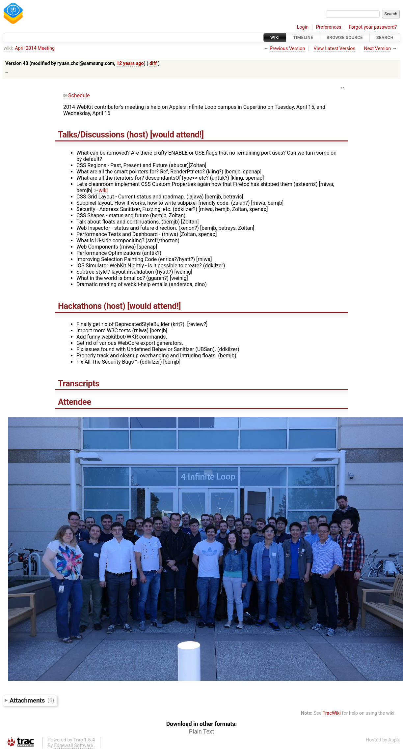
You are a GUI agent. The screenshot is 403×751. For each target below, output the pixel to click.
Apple (394, 740)
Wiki (275, 37)
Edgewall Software (73, 745)
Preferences (328, 27)
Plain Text (201, 731)
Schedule (76, 95)
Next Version (377, 48)
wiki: (8, 48)
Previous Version (287, 48)
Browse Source (345, 37)
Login (303, 27)
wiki (101, 190)
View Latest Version (335, 48)
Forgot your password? (373, 27)
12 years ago (130, 63)
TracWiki (332, 713)
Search (384, 37)
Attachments (32, 700)
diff (153, 63)
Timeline (303, 37)
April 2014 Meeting (35, 48)
